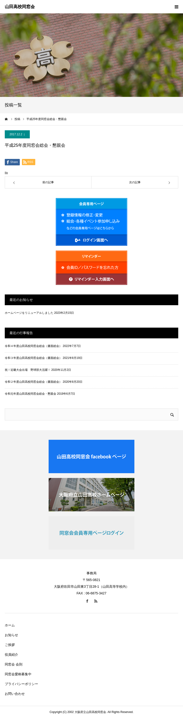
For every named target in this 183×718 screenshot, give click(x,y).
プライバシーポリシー (21, 684)
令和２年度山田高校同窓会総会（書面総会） (33, 381)
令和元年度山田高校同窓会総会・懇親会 (30, 393)
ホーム (10, 625)
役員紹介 (11, 654)
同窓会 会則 (13, 664)
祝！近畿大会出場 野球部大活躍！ (28, 370)
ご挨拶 (10, 645)
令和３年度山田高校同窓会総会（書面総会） (33, 358)
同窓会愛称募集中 (18, 674)
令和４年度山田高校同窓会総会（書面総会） (33, 346)
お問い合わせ (15, 694)
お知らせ (11, 635)
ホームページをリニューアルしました (29, 312)
